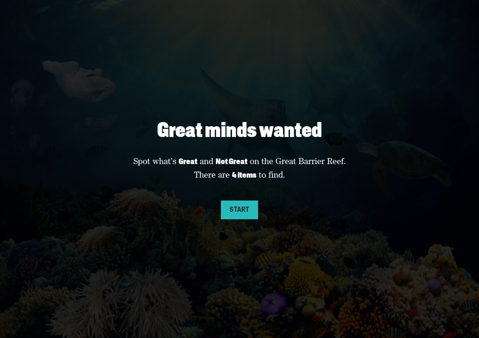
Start (239, 209)
